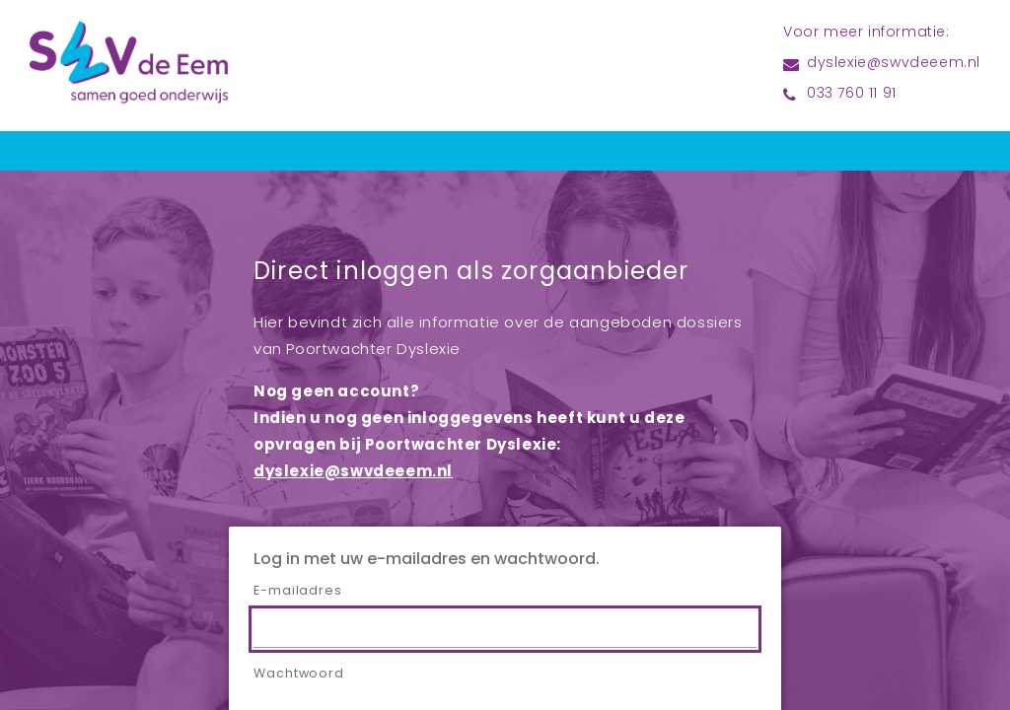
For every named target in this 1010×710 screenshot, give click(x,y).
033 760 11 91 (852, 94)
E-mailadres (297, 592)
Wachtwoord (298, 674)
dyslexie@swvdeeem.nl (893, 63)
